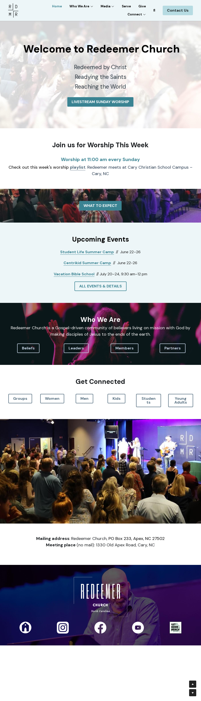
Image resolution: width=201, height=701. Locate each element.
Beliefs (28, 348)
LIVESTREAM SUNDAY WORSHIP (100, 101)
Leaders (76, 348)
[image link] (13, 10)
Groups (20, 398)
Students (149, 400)
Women (52, 398)
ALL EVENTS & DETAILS (100, 286)
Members (124, 348)
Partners (172, 348)
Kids (117, 398)
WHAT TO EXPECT (100, 205)
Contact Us (178, 10)
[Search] (154, 10)
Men (84, 398)
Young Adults (180, 400)
